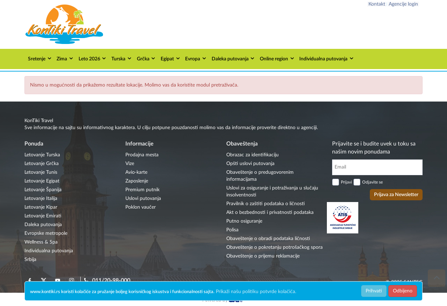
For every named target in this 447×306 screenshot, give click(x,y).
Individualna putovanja (326, 58)
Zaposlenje (136, 181)
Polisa (232, 229)
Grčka (146, 58)
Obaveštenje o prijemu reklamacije (263, 256)
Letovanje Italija (40, 198)
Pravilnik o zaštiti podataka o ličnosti (265, 203)
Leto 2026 (93, 58)
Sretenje (40, 58)
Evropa (196, 58)
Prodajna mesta (142, 154)
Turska (121, 58)
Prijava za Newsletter (396, 194)
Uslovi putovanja (143, 198)
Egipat (171, 58)
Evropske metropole (45, 233)
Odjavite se (372, 182)
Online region (277, 58)
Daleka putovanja (233, 58)
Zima (65, 58)
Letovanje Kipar (40, 207)
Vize (129, 163)
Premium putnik (142, 189)
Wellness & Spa (41, 242)
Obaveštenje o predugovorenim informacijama (260, 176)
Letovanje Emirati (42, 216)
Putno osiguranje (244, 221)
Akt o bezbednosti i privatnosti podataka (270, 212)
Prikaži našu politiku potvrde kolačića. (256, 291)
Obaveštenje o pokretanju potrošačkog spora (274, 247)
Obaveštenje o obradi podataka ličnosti (268, 238)
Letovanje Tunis (40, 172)
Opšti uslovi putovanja (250, 163)
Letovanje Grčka (41, 163)
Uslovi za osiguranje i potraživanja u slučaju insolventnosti (272, 191)
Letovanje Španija (42, 189)
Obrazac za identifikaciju (252, 154)
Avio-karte (136, 172)
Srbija (30, 259)
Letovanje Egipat (41, 181)
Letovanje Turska (42, 154)
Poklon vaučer (140, 207)
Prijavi (346, 182)
